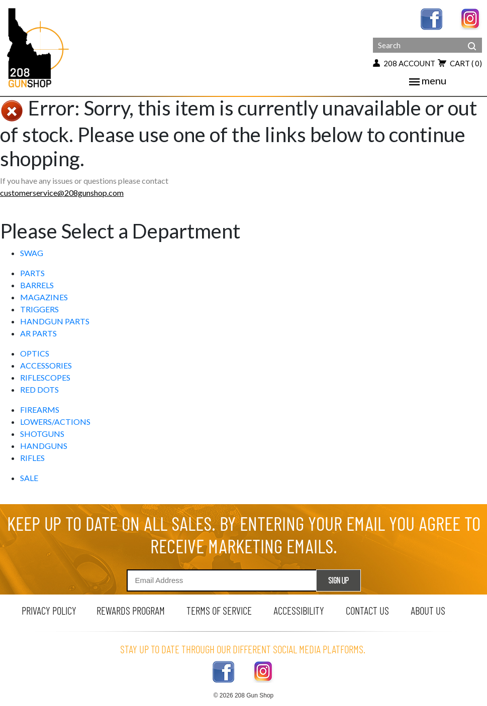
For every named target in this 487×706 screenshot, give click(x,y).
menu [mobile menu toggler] (427, 80)
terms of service (219, 610)
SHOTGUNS (42, 433)
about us (428, 610)
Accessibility (298, 610)
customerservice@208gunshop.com (62, 192)
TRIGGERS (39, 309)
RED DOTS (39, 389)
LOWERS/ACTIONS (55, 421)
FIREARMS (39, 409)
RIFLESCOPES (45, 377)
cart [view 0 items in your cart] (460, 63)
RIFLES (32, 457)
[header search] (472, 39)
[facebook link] (431, 18)
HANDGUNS (43, 445)
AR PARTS (38, 333)
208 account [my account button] (404, 63)
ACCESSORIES (46, 365)
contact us (367, 610)
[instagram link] (470, 18)
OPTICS (34, 353)
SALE (29, 478)
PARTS (32, 273)
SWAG (31, 253)
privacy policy (49, 610)
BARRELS (37, 285)
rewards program (130, 610)
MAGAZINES (44, 297)
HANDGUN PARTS (54, 321)
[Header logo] (39, 47)
